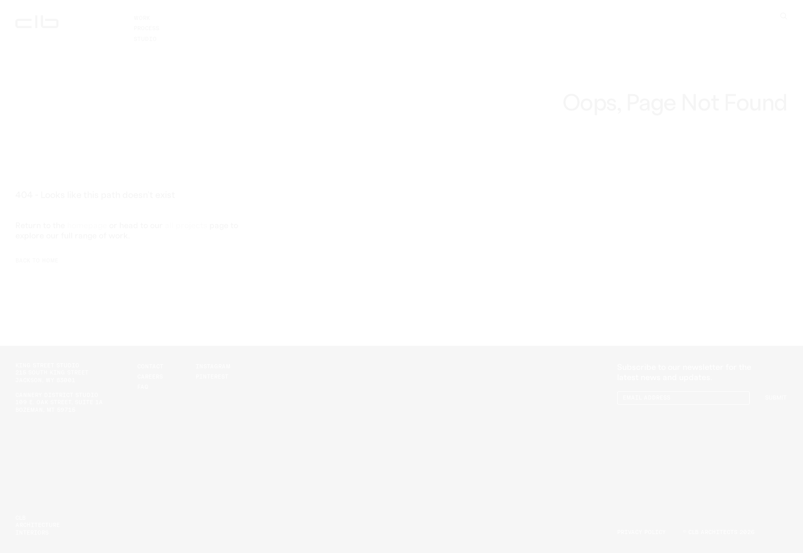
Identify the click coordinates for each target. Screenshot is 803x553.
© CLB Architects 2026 (719, 532)
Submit (776, 398)
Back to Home (36, 260)
